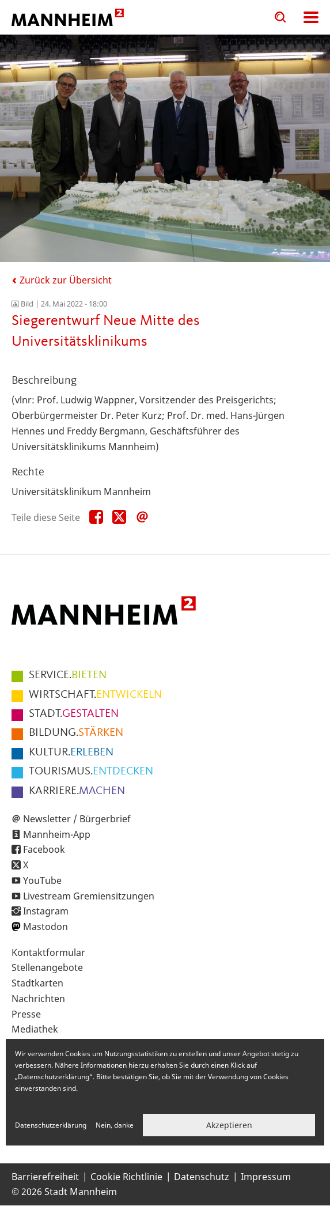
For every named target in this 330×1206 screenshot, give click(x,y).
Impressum (266, 1176)
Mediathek (35, 1029)
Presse (26, 1014)
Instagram (46, 911)
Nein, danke (115, 1125)
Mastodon (45, 926)
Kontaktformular (48, 952)
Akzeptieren (229, 1125)
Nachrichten (38, 998)
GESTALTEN (74, 714)
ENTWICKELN (95, 695)
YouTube (42, 880)
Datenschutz (201, 1176)
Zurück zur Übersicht (62, 280)
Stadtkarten (37, 983)
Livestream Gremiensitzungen (88, 896)
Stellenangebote (47, 967)
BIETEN (68, 675)
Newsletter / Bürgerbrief (77, 818)
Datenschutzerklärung (50, 1125)
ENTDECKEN (91, 771)
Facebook (44, 849)
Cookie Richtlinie (126, 1176)
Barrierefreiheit (45, 1176)
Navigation (311, 17)
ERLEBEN (71, 752)
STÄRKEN (76, 733)
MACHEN (77, 791)
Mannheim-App (56, 834)
